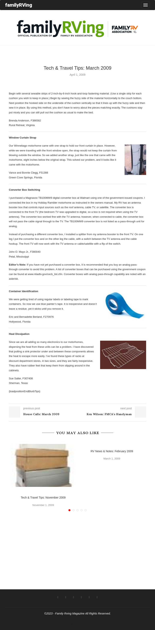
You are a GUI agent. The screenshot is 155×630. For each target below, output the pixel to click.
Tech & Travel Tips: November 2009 (43, 497)
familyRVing (18, 5)
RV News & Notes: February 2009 (112, 451)
